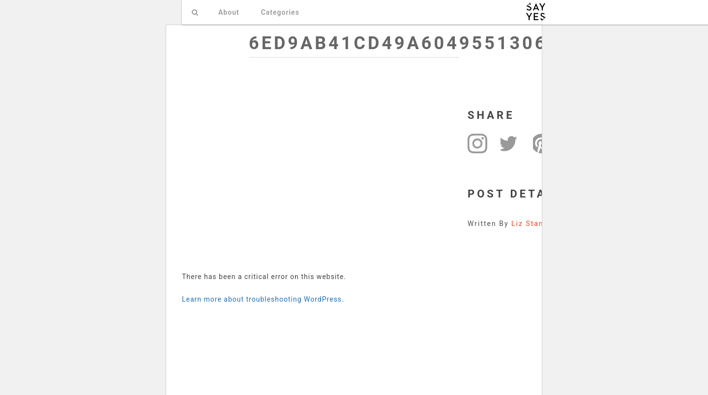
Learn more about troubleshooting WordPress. (263, 299)
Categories (280, 12)
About (228, 12)
